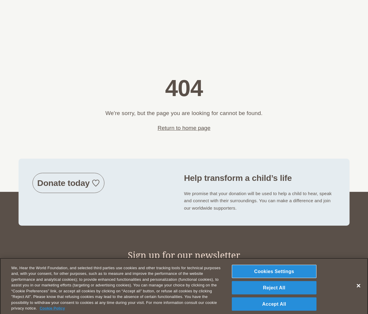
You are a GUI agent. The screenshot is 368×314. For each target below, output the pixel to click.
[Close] (358, 287)
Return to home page (184, 128)
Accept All (274, 306)
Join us (287, 14)
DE (305, 14)
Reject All (274, 289)
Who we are (228, 14)
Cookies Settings (274, 273)
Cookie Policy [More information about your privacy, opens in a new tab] (52, 310)
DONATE (328, 15)
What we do (261, 14)
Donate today (63, 183)
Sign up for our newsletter (184, 255)
